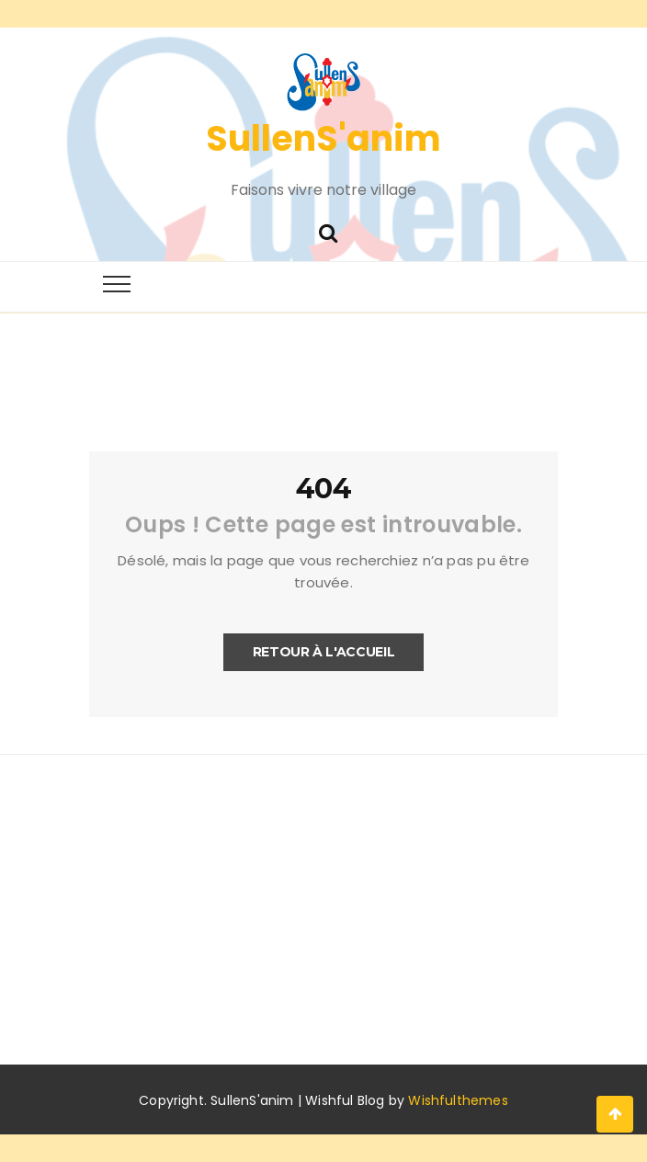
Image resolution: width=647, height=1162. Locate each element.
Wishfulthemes (458, 1100)
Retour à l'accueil (324, 652)
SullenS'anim (323, 138)
